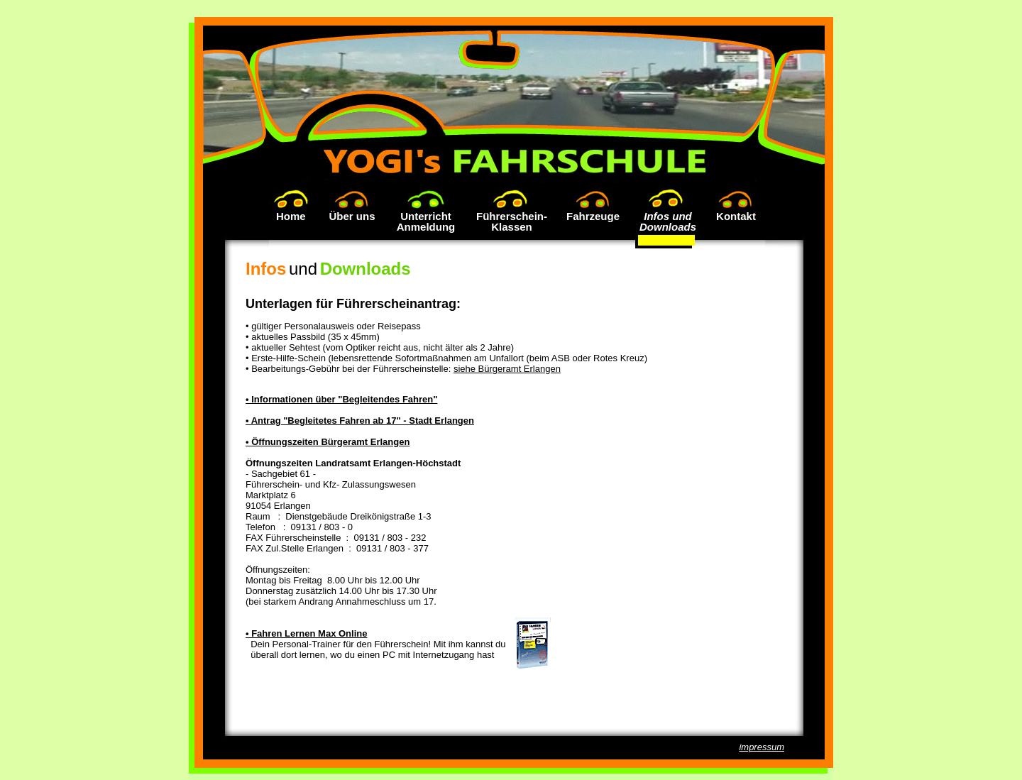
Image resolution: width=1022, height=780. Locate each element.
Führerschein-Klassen (511, 221)
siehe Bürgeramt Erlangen (507, 368)
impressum (761, 747)
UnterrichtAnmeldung (426, 221)
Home (294, 216)
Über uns (352, 216)
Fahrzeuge (593, 216)
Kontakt (736, 216)
